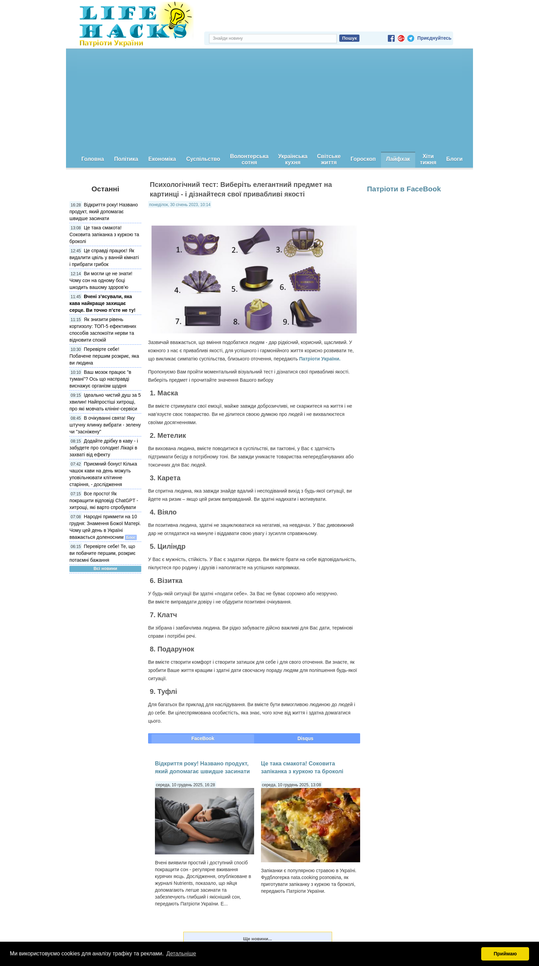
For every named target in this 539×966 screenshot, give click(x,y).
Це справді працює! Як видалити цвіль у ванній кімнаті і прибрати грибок (104, 257)
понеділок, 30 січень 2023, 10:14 (179, 204)
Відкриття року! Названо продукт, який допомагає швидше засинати (103, 211)
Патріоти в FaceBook (404, 189)
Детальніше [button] (181, 953)
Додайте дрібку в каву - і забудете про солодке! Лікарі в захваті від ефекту (103, 447)
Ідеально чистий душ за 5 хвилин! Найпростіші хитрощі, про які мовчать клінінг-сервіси (105, 401)
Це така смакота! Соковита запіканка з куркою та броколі (104, 234)
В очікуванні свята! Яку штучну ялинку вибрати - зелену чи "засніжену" (105, 424)
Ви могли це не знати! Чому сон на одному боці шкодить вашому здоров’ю (100, 280)
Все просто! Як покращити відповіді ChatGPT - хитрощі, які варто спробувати (103, 500)
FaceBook (203, 738)
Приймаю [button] (505, 953)
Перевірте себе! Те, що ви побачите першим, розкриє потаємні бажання (102, 553)
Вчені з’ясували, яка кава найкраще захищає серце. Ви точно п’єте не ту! (102, 303)
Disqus (306, 738)
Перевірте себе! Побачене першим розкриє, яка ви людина (104, 356)
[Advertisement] (269, 100)
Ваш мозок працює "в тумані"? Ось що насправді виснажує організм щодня (100, 379)
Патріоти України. (320, 358)
